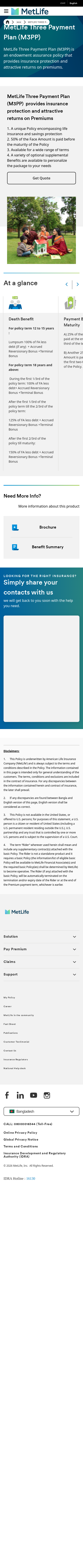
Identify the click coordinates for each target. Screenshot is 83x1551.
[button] (41, 178)
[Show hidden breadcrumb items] (19, 22)
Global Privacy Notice (21, 1139)
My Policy (9, 998)
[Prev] (66, 285)
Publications (11, 1033)
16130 (30, 1178)
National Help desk (14, 1068)
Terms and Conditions (21, 1146)
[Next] (77, 285)
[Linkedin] (20, 1096)
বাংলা (62, 3)
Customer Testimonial (16, 1042)
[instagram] (46, 1096)
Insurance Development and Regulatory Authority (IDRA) (35, 1155)
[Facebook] (7, 1096)
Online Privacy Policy (20, 1133)
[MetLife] (20, 914)
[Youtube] (33, 1096)
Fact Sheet (10, 1024)
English (73, 3)
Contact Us (10, 1051)
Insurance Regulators (16, 1059)
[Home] (7, 22)
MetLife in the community (19, 1015)
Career (8, 1006)
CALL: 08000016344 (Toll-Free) (28, 1124)
